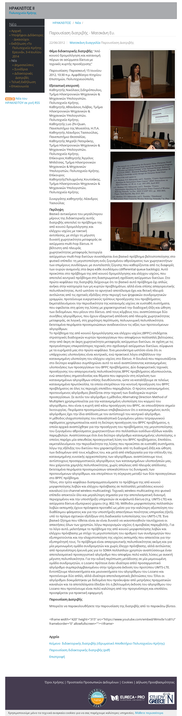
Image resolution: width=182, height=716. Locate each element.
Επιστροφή (57, 657)
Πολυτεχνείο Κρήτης (22, 13)
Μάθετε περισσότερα (149, 713)
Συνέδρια (21, 69)
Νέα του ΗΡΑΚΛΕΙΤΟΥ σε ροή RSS (22, 100)
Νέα (12, 24)
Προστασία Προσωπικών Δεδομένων (93, 682)
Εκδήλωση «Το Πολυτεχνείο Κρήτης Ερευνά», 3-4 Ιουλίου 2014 (26, 49)
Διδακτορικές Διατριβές (23, 75)
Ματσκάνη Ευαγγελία (85, 42)
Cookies (127, 682)
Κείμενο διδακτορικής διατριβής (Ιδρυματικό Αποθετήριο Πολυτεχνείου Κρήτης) (107, 643)
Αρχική (16, 31)
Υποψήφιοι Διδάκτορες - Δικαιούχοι (27, 37)
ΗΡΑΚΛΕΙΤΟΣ (62, 23)
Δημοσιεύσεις (24, 65)
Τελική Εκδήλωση (23, 82)
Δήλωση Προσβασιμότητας (155, 682)
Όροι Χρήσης (54, 682)
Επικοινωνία (20, 86)
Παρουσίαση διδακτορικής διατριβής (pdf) (79, 650)
